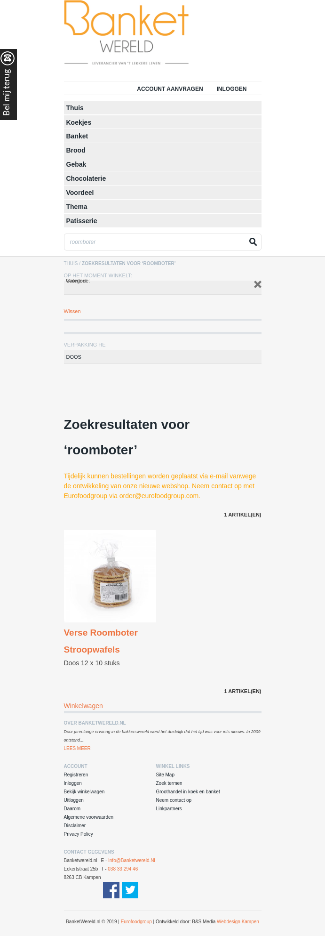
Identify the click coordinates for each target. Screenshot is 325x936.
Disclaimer (75, 825)
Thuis (71, 263)
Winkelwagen (83, 706)
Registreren (76, 774)
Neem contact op (174, 800)
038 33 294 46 (123, 868)
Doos (73, 357)
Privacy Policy (78, 834)
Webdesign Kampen (238, 921)
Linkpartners (169, 808)
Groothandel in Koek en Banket (146, 35)
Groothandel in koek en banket (188, 791)
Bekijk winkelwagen (84, 791)
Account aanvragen (170, 89)
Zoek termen (169, 783)
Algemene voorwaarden (89, 817)
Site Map (165, 774)
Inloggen (231, 89)
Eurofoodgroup (136, 921)
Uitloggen (74, 800)
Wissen (72, 311)
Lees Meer (77, 748)
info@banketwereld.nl (131, 860)
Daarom (72, 808)
